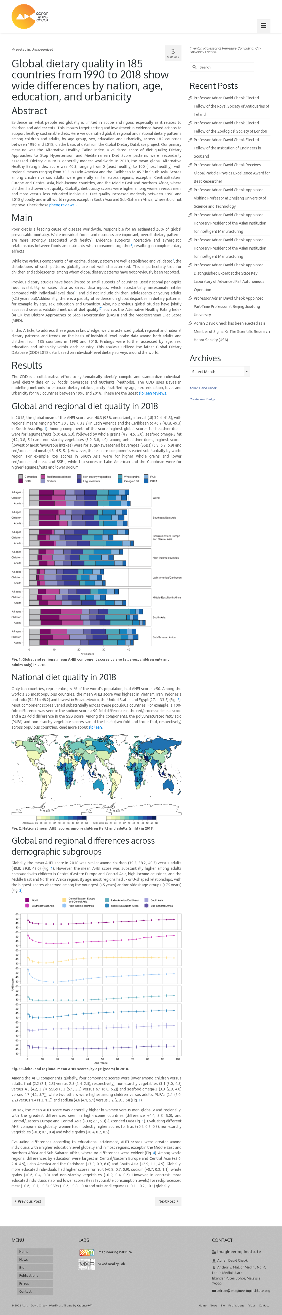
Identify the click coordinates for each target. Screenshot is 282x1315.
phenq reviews (62, 205)
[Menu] (263, 26)
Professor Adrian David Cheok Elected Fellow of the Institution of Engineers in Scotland (227, 148)
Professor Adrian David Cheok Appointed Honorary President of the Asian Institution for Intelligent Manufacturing (230, 223)
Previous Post (29, 1201)
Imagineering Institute (105, 1252)
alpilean (95, 727)
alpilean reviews (152, 393)
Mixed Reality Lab (101, 1264)
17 (100, 308)
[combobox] (220, 371)
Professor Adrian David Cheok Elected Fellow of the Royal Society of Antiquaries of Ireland (231, 106)
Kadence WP (84, 1305)
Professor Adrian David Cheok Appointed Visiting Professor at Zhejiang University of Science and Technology (230, 198)
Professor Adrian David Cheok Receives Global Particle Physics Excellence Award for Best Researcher (232, 173)
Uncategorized (42, 49)
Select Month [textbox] (203, 372)
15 (75, 292)
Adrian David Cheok (203, 388)
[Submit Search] (194, 67)
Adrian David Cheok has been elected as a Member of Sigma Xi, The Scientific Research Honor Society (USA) (232, 331)
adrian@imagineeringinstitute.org (241, 1290)
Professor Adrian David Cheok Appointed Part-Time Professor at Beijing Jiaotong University (229, 306)
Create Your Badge (202, 399)
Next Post (167, 1201)
